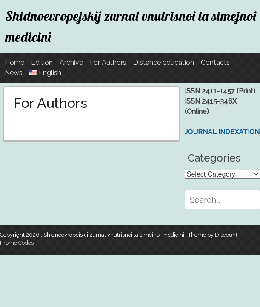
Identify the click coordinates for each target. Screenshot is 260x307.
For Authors (108, 62)
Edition (42, 62)
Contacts (215, 62)
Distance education (163, 62)
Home (14, 62)
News (14, 73)
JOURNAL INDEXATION (222, 132)
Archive (71, 62)
